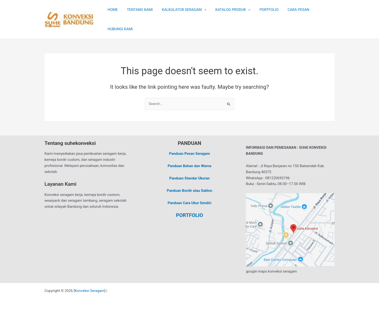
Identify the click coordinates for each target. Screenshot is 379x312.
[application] (199, 9)
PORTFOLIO (260, 9)
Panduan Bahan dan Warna (189, 166)
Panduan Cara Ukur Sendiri (189, 203)
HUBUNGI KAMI (119, 29)
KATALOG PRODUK (226, 9)
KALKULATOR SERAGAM (179, 9)
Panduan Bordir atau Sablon (189, 190)
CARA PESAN (288, 9)
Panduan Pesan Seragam (189, 153)
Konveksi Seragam (89, 291)
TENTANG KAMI (137, 9)
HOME (112, 9)
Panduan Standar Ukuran (189, 178)
